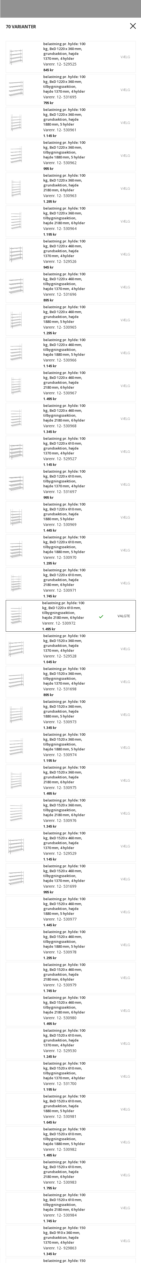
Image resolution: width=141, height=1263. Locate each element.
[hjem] (16, 1256)
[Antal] (24, 1242)
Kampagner (19, 1214)
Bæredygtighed (23, 1099)
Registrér (16, 1142)
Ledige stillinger (23, 1090)
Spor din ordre (22, 1152)
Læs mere (18, 254)
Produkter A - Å (22, 1195)
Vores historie (21, 1080)
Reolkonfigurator (24, 1186)
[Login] (48, 1256)
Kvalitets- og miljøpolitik (31, 1108)
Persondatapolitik (25, 1117)
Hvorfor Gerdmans (26, 1071)
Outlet (13, 1204)
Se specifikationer (28, 263)
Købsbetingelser (24, 1161)
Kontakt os (18, 1062)
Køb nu (124, 1242)
